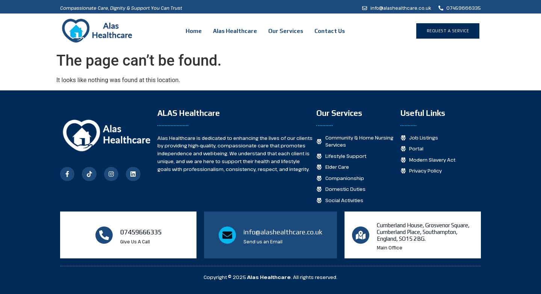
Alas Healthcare (235, 31)
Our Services (285, 31)
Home (194, 31)
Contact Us (329, 31)
